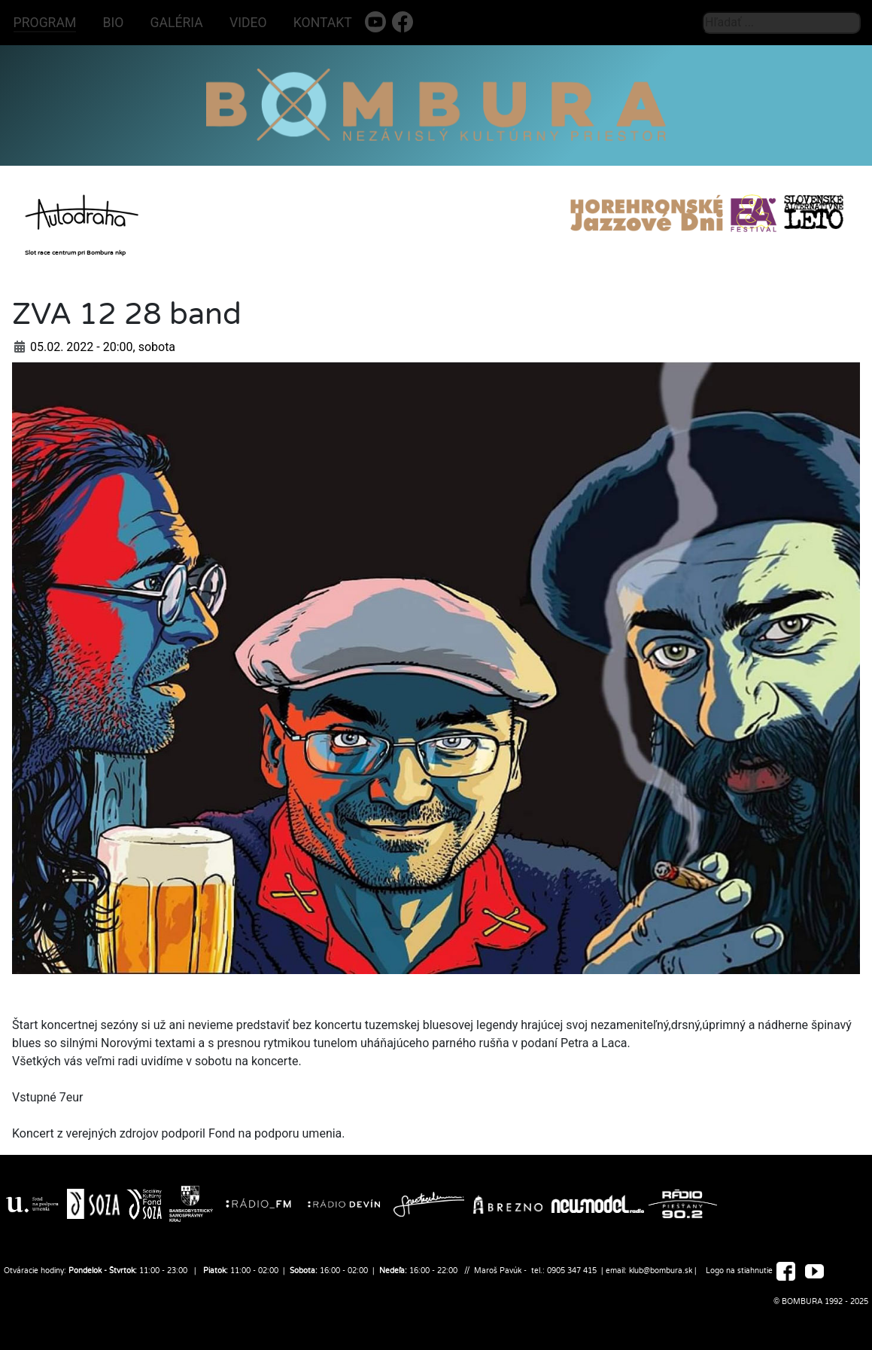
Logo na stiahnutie (739, 1271)
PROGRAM (45, 22)
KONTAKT (322, 22)
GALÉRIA (176, 22)
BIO (113, 22)
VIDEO (248, 22)
